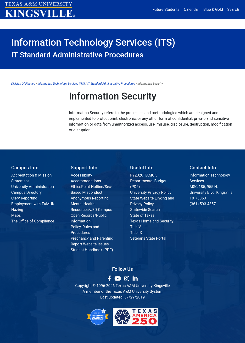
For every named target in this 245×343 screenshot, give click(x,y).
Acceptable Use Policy (30, 120)
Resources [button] (143, 24)
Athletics (197, 24)
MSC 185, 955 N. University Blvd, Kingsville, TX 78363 (211, 192)
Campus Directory (26, 192)
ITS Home (25, 74)
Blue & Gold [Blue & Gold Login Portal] (213, 9)
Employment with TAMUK (33, 204)
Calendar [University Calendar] (191, 9)
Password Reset (141, 74)
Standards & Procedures (187, 74)
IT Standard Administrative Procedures (111, 83)
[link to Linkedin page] (135, 278)
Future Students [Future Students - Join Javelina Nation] (166, 9)
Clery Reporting (24, 198)
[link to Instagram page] (127, 278)
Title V (135, 227)
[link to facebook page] (109, 278)
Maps (16, 215)
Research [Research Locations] (115, 24)
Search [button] (233, 9)
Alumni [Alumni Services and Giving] (172, 24)
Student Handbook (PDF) (92, 250)
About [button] (22, 24)
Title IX (136, 232)
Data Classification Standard (35, 140)
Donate (222, 24)
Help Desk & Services (63, 74)
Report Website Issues (90, 244)
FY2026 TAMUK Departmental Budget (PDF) (148, 181)
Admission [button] (50, 24)
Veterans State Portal (148, 238)
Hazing (17, 209)
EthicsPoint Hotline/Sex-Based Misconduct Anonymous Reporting (91, 192)
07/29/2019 (134, 297)
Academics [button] (83, 24)
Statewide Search (145, 209)
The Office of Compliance (32, 221)
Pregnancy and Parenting (92, 238)
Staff (224, 74)
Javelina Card (104, 74)
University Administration (32, 186)
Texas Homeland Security (151, 221)
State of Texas (142, 215)
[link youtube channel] (118, 278)
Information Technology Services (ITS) (61, 83)
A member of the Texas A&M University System (122, 291)
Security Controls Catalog (32, 130)
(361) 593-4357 (203, 204)
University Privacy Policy (150, 192)
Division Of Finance (23, 83)
